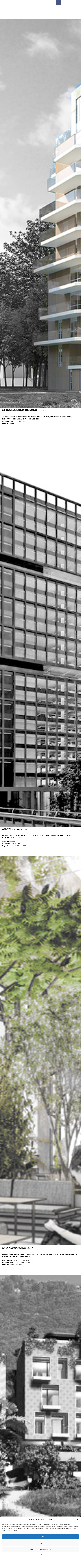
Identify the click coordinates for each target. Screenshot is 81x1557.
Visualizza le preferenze (40, 1549)
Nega (40, 1543)
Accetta (40, 1537)
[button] (77, 1519)
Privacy (41, 1554)
